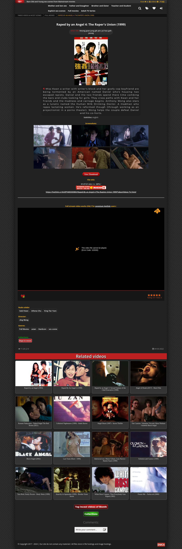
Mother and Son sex (57, 5)
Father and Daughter (79, 5)
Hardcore (42, 329)
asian (33, 329)
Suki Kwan (23, 311)
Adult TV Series (88, 10)
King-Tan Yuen (50, 311)
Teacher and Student (121, 5)
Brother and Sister (100, 5)
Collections (91, 513)
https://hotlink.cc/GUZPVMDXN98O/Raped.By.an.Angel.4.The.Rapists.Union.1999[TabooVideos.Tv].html (91, 192)
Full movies (73, 10)
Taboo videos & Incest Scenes (29, 15)
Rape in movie (25, 341)
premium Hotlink (102, 206)
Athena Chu (36, 311)
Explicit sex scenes (56, 10)
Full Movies (49, 15)
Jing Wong (23, 320)
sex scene (53, 329)
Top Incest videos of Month (91, 506)
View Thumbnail (91, 174)
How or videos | (152, 1)
